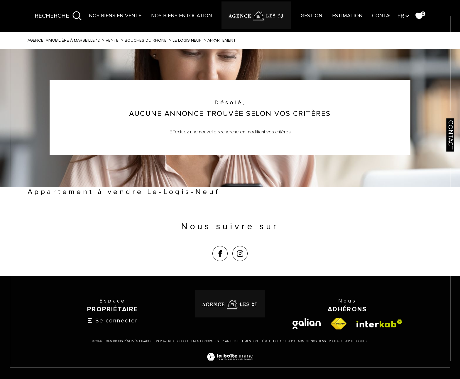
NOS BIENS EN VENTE (115, 15)
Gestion (311, 15)
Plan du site (231, 341)
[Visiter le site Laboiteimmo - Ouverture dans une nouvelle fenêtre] (229, 364)
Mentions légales (258, 341)
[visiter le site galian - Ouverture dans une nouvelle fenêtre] (306, 323)
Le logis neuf (186, 40)
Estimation (347, 15)
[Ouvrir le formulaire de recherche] (58, 16)
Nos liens (318, 341)
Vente (112, 40)
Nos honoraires (206, 341)
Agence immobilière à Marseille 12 (64, 40)
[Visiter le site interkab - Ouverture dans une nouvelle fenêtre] (379, 323)
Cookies (361, 341)
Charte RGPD (285, 341)
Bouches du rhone (146, 40)
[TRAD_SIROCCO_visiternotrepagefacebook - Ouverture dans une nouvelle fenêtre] (220, 253)
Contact (450, 135)
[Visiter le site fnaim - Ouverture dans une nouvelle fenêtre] (338, 323)
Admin (303, 341)
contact (384, 15)
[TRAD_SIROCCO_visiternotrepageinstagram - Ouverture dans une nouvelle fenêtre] (240, 253)
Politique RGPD (340, 341)
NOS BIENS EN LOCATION (181, 15)
